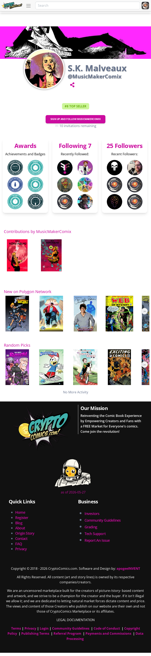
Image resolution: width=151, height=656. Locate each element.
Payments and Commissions (108, 633)
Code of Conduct (107, 628)
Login (44, 628)
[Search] (87, 5)
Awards (25, 145)
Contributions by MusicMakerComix (37, 231)
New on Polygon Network (27, 291)
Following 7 (75, 145)
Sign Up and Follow (75, 119)
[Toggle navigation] (28, 5)
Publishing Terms (35, 633)
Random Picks (17, 345)
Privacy (21, 548)
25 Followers (124, 145)
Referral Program (67, 633)
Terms (16, 628)
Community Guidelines (70, 628)
